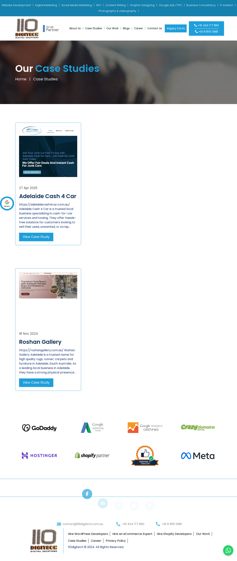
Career (138, 28)
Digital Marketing (46, 5)
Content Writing (115, 5)
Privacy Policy (116, 541)
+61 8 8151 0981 (206, 32)
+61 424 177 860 (206, 25)
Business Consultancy (201, 5)
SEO (98, 5)
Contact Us (154, 28)
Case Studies (93, 28)
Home (20, 79)
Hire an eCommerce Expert (132, 534)
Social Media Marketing (76, 5)
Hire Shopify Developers (174, 534)
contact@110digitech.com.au (82, 531)
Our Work (112, 28)
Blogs (126, 28)
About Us (75, 28)
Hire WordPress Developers (88, 534)
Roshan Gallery (40, 342)
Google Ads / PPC (170, 5)
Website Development (16, 5)
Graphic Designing (142, 5)
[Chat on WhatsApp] (228, 550)
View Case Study (36, 237)
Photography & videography (117, 11)
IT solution (226, 5)
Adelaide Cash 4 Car (47, 196)
